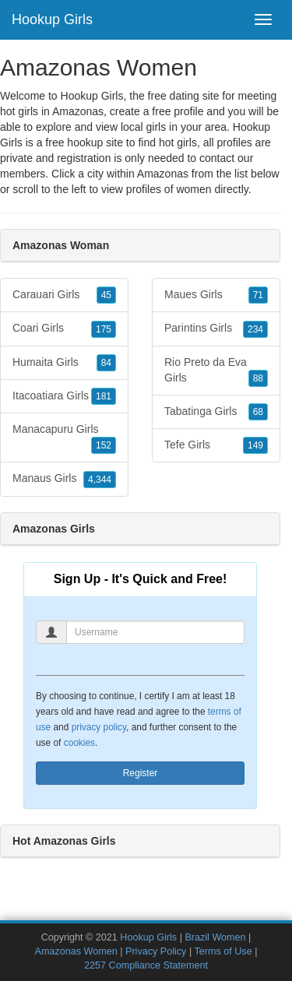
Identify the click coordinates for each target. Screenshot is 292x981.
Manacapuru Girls (64, 438)
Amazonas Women (76, 951)
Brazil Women (215, 937)
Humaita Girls (64, 362)
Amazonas (162, 173)
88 (258, 378)
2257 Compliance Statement (146, 965)
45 (106, 295)
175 (103, 329)
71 (258, 295)
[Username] (155, 632)
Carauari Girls (64, 295)
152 (103, 445)
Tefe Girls (216, 445)
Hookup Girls (52, 19)
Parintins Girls (216, 328)
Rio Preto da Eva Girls (216, 371)
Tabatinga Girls (216, 411)
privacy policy (99, 727)
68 (258, 411)
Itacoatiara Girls (64, 396)
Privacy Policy (155, 951)
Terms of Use (223, 951)
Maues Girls (216, 295)
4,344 (99, 479)
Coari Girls (64, 328)
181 (103, 396)
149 (255, 445)
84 (106, 362)
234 (255, 329)
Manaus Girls (64, 478)
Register (140, 773)
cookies (79, 742)
